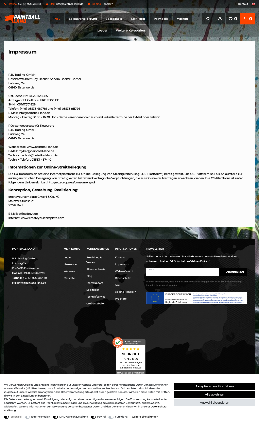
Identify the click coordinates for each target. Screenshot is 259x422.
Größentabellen (95, 302)
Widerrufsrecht (124, 270)
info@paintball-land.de (69, 3)
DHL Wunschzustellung (73, 416)
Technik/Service (95, 295)
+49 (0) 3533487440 (35, 277)
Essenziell (16, 416)
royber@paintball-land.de (36, 150)
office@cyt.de (28, 213)
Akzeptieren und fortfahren (214, 386)
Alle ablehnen (214, 394)
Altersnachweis (95, 268)
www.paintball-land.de (42, 146)
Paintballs (161, 19)
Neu (57, 19)
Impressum (122, 263)
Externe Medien (40, 416)
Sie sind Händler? (125, 291)
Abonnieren (233, 271)
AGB (117, 284)
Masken (182, 19)
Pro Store (120, 297)
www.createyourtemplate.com (42, 217)
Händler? (107, 3)
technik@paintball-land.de (38, 154)
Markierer (138, 19)
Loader (102, 30)
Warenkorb (70, 270)
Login (67, 256)
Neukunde (70, 263)
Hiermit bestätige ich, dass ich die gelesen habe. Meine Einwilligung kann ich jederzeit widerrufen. (194, 283)
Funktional (121, 416)
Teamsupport (94, 282)
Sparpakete (114, 19)
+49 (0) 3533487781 (33, 272)
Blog (89, 275)
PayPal (101, 416)
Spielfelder (92, 288)
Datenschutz (123, 277)
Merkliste (69, 277)
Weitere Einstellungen (145, 416)
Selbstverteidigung (83, 19)
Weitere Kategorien (130, 30)
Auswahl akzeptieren (214, 402)
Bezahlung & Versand (94, 259)
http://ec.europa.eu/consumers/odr (71, 181)
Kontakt (243, 3)
